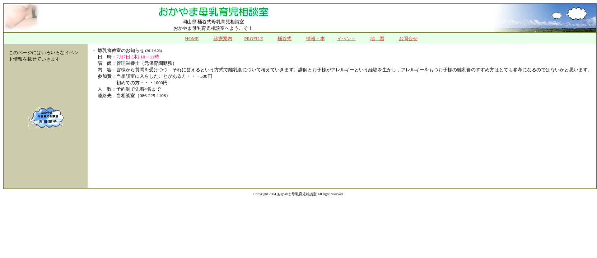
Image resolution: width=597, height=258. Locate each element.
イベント (346, 38)
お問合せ (408, 38)
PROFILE (253, 38)
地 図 (377, 38)
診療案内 (223, 38)
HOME (192, 38)
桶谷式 (284, 38)
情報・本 (315, 38)
